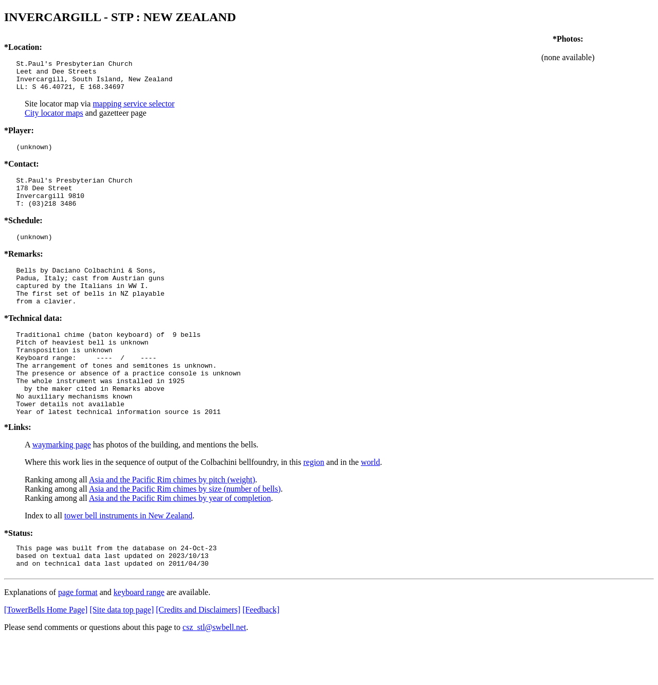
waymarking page (61, 484)
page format (78, 637)
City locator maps (54, 119)
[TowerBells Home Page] (45, 654)
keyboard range (139, 637)
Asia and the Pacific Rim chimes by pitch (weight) (172, 519)
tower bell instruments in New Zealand (128, 555)
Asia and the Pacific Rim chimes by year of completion (180, 538)
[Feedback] (261, 654)
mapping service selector (133, 109)
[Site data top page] (121, 654)
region (313, 502)
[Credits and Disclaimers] (198, 654)
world (370, 502)
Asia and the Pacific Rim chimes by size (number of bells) (185, 529)
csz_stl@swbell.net (214, 672)
